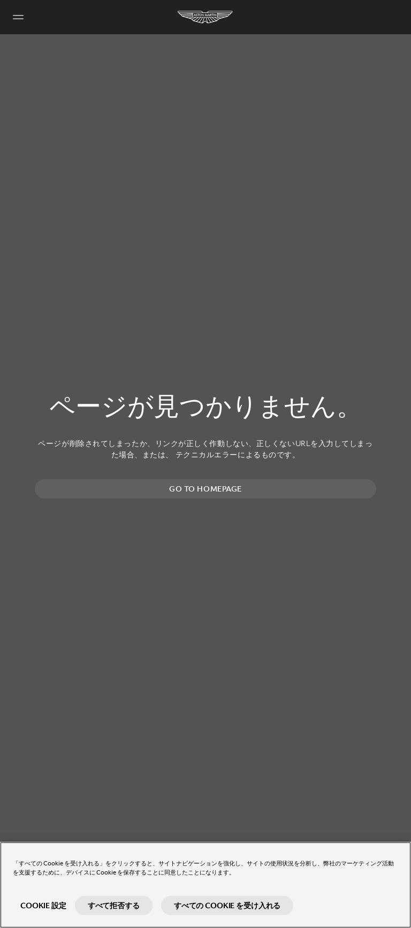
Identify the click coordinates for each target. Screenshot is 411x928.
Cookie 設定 (43, 905)
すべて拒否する (114, 905)
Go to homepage (205, 489)
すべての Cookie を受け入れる (227, 905)
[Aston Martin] (205, 17)
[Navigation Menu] (18, 17)
